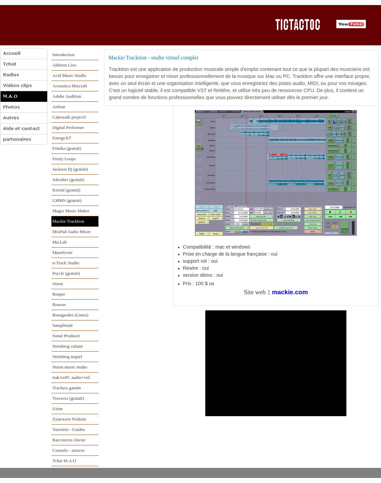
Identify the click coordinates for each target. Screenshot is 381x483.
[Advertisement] (136, 215)
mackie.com (290, 292)
